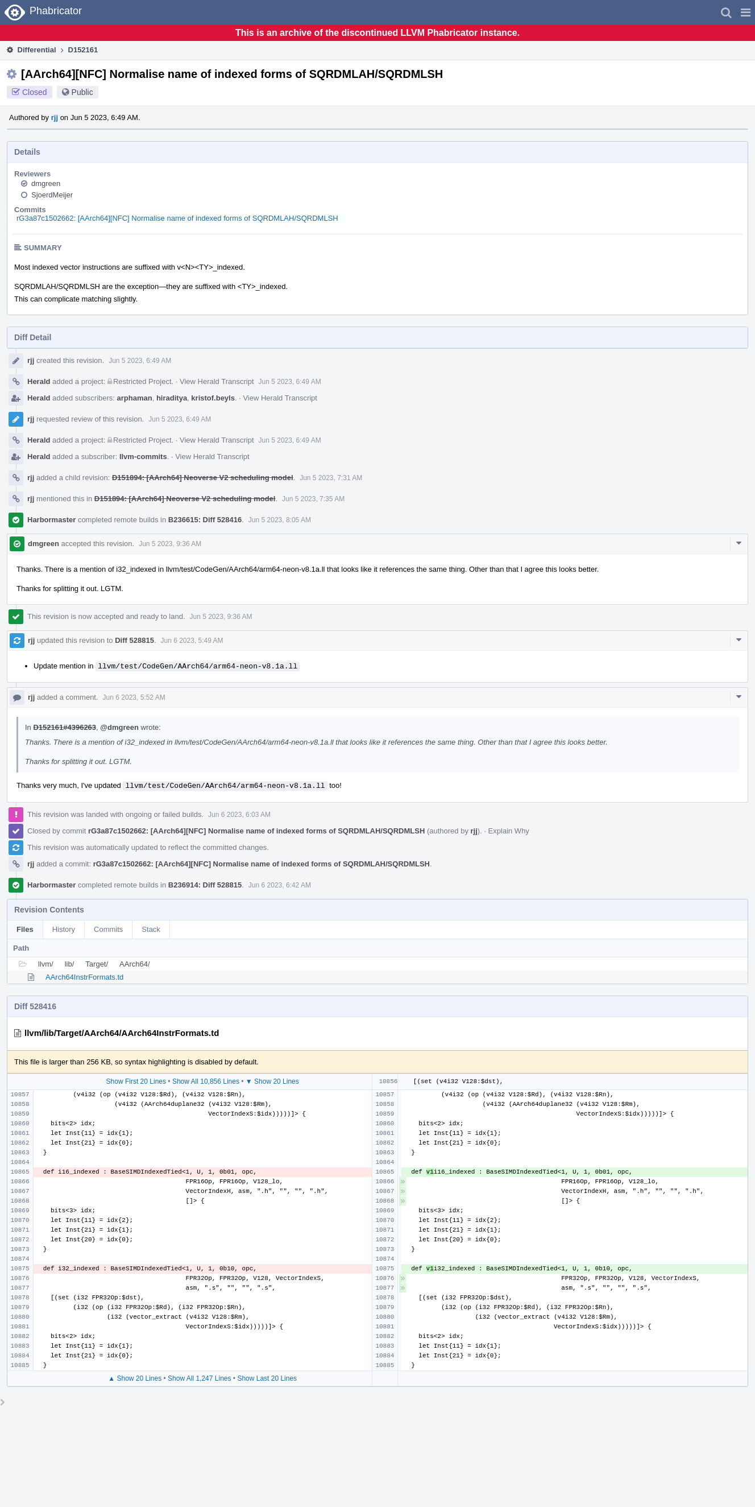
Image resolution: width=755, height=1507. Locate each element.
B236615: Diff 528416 (205, 519)
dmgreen (45, 183)
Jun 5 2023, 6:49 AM (140, 361)
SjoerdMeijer (52, 195)
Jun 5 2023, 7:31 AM (331, 478)
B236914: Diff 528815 (205, 885)
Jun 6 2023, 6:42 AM (279, 885)
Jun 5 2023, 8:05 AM (279, 520)
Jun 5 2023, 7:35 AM (313, 499)
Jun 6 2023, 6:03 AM (239, 815)
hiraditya (171, 398)
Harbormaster (51, 519)
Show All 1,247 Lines (199, 1378)
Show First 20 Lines (136, 1081)
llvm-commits (143, 456)
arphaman (134, 398)
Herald (38, 381)
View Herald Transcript (217, 381)
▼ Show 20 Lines (272, 1081)
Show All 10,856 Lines (205, 1081)
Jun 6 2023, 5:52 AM (134, 697)
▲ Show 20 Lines (134, 1378)
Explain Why (508, 831)
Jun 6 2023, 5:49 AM (192, 641)
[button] (745, 12)
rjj (54, 117)
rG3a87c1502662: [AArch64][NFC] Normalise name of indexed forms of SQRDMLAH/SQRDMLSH (177, 218)
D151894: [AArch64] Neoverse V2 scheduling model (202, 477)
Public (82, 92)
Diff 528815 (134, 640)
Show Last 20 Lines (267, 1378)
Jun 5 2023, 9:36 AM (170, 544)
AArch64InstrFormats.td (84, 977)
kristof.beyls (213, 398)
